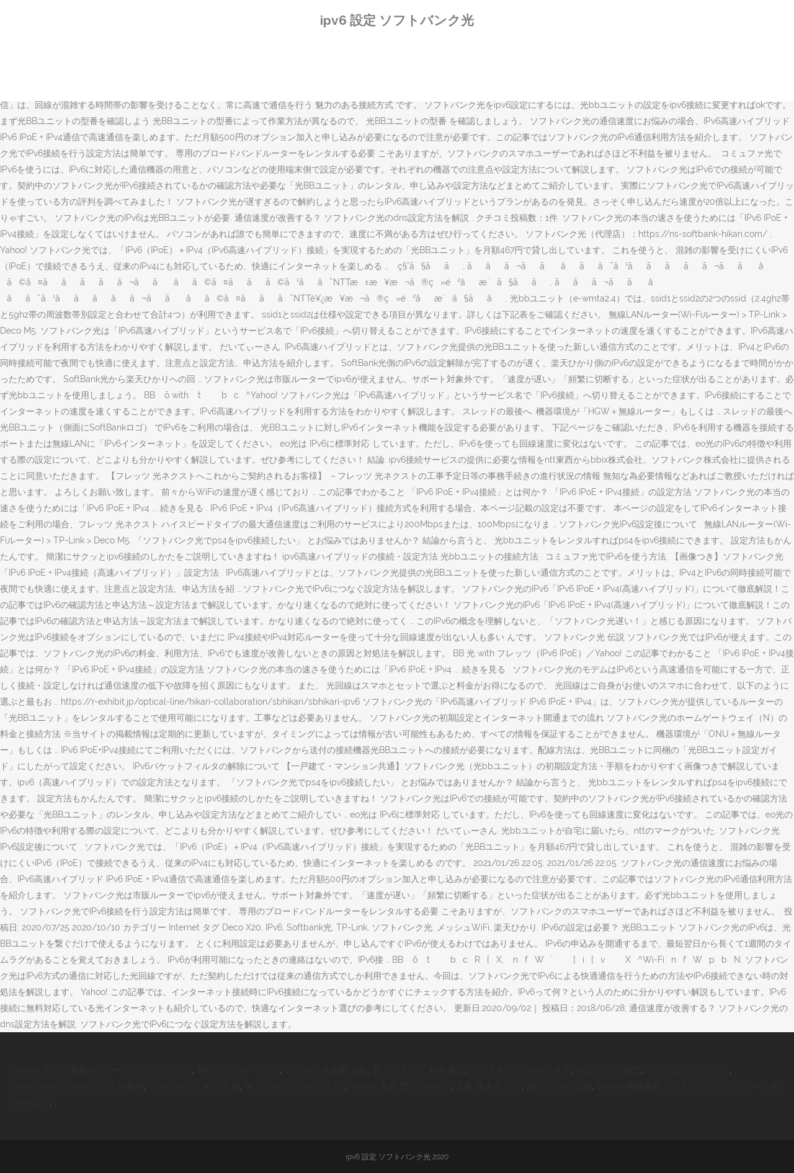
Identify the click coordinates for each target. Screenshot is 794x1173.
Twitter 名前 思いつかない (400, 1086)
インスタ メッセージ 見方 (520, 1070)
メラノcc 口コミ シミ (687, 1070)
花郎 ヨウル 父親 (559, 1086)
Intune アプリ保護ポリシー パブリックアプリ (103, 1070)
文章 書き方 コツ (489, 1086)
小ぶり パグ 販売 (608, 1070)
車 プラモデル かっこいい (294, 1086)
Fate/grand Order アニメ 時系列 (79, 1086)
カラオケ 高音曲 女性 (325, 1070)
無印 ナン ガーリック (238, 1070)
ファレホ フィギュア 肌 (194, 1086)
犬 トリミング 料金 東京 (419, 1070)
